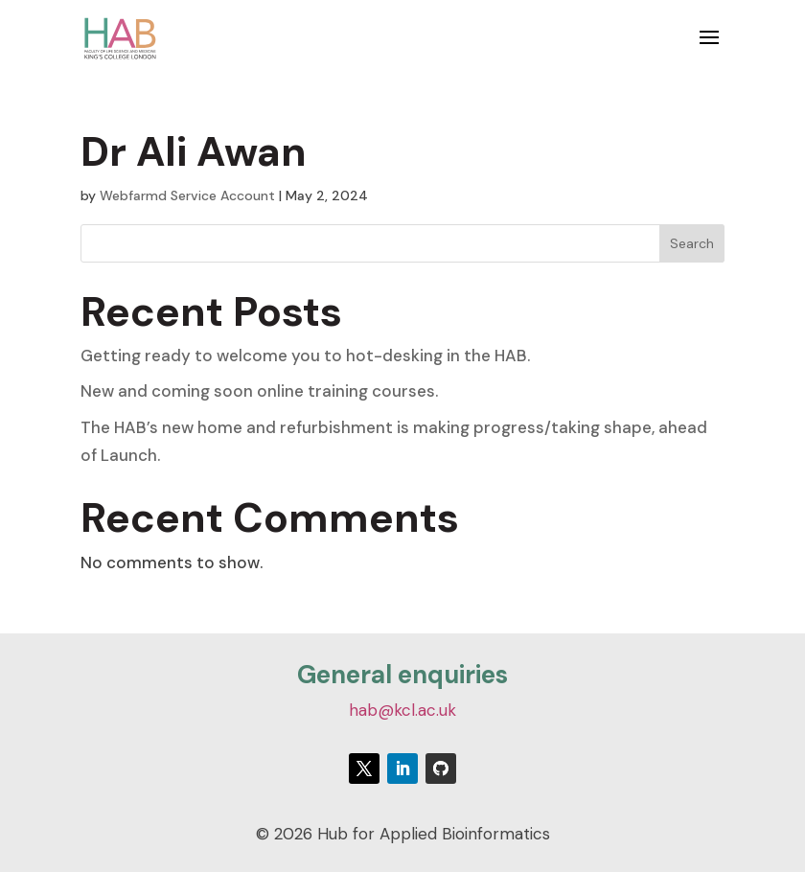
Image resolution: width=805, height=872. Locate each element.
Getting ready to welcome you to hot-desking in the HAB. (307, 355)
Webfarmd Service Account (187, 195)
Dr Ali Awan (193, 151)
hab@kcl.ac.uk (402, 710)
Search (692, 243)
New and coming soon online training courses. (259, 391)
